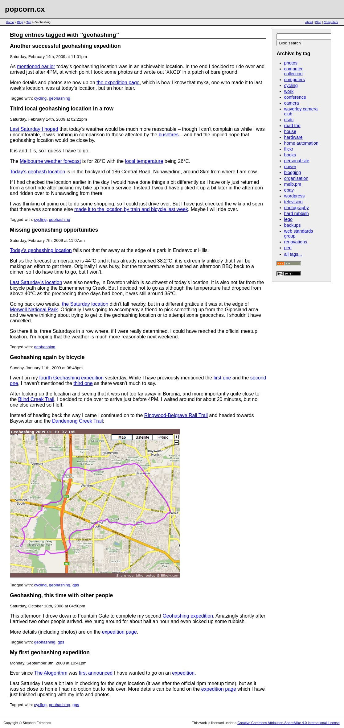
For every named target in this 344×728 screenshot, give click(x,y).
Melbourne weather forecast (50, 161)
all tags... (293, 254)
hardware (293, 137)
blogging (292, 172)
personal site (296, 160)
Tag (29, 22)
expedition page (119, 632)
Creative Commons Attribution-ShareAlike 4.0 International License (288, 723)
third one (82, 383)
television (293, 201)
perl (288, 247)
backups (292, 225)
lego (288, 219)
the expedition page (118, 82)
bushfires (169, 134)
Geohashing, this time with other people (61, 595)
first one (222, 377)
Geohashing (175, 615)
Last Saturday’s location (36, 282)
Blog (20, 22)
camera (291, 103)
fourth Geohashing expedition (71, 377)
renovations (295, 241)
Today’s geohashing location (41, 250)
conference (295, 97)
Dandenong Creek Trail (77, 421)
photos (290, 62)
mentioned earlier (36, 66)
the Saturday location (85, 304)
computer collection (293, 71)
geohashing (59, 98)
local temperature (144, 161)
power (290, 166)
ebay (289, 190)
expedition (201, 615)
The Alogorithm (51, 673)
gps (75, 585)
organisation (296, 178)
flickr (288, 149)
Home (10, 22)
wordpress (294, 195)
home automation (301, 143)
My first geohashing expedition (50, 652)
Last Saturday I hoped (34, 129)
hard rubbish (296, 213)
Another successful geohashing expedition (65, 46)
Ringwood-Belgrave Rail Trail (176, 415)
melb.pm (292, 184)
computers (294, 79)
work (288, 91)
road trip (292, 125)
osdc (288, 119)
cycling (40, 98)
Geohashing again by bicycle (47, 357)
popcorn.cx (25, 9)
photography (296, 207)
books (290, 154)
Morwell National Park (34, 309)
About (309, 22)
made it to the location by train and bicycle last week (131, 209)
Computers (331, 22)
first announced (96, 673)
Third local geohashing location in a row (61, 108)
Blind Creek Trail (36, 399)
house (290, 131)
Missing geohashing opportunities (54, 230)
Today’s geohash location (37, 171)
